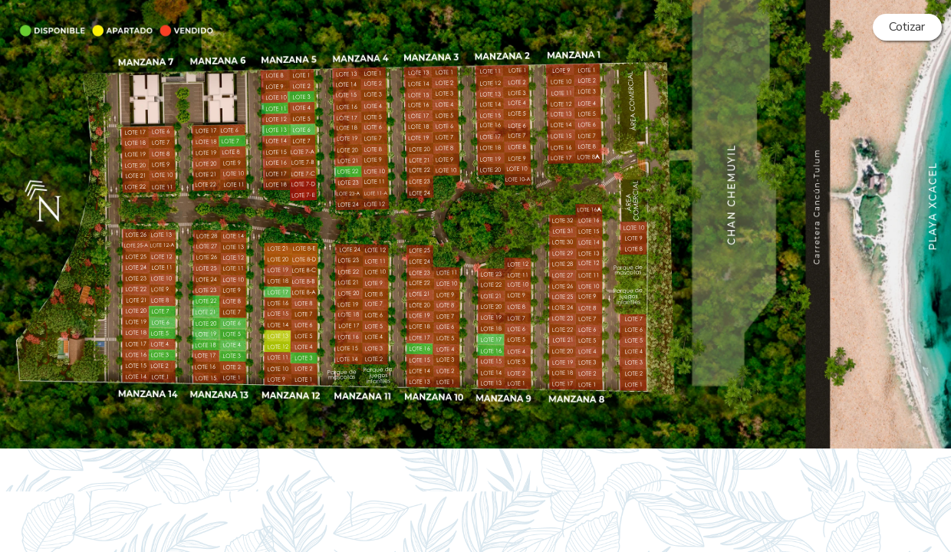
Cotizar (907, 26)
